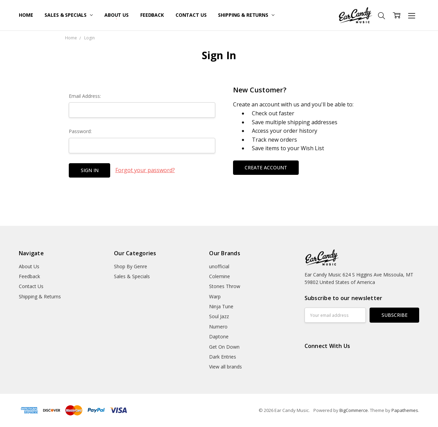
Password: (80, 131)
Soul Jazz (219, 316)
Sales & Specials (68, 15)
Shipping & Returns (246, 15)
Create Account (266, 167)
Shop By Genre (130, 266)
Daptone (219, 336)
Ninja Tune (221, 306)
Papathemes (404, 410)
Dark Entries (222, 356)
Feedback (152, 15)
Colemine (219, 276)
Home (26, 15)
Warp (215, 296)
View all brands (225, 366)
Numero (218, 326)
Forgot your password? (145, 170)
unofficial (219, 266)
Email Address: (85, 96)
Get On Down (224, 347)
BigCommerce (353, 410)
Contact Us (191, 15)
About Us (116, 15)
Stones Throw (224, 286)
